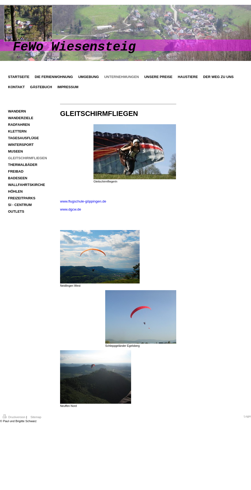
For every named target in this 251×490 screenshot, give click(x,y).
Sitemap (35, 417)
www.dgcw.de (70, 209)
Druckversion (14, 417)
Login (247, 416)
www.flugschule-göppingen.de (83, 201)
